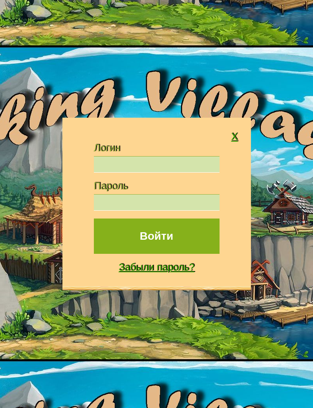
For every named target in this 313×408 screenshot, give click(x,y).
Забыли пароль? (156, 267)
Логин (107, 147)
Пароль (111, 185)
